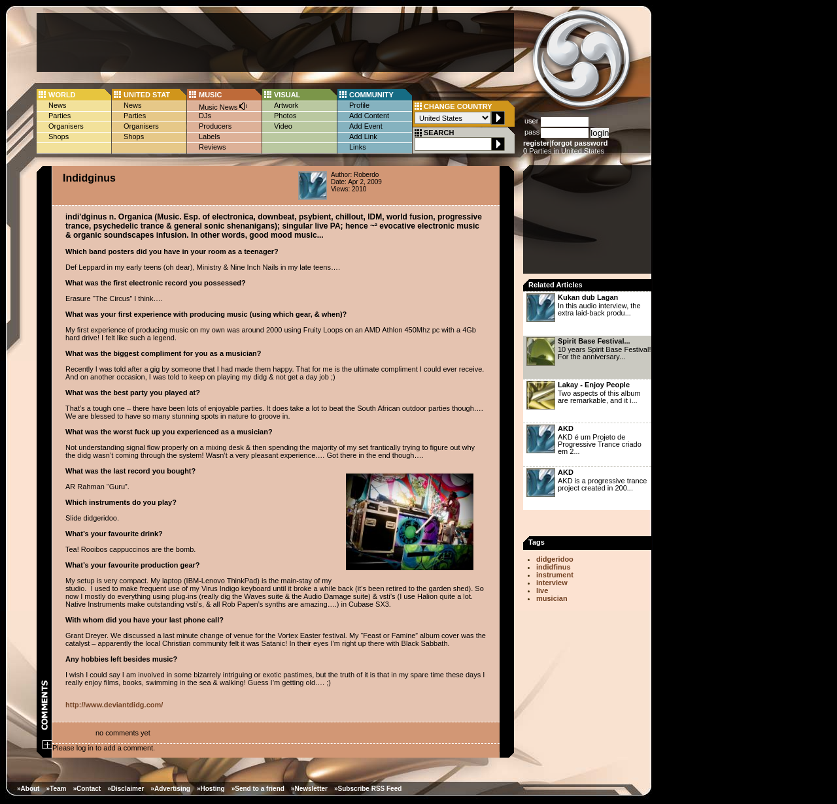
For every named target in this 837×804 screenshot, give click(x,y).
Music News (223, 106)
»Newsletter (309, 788)
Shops (58, 136)
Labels (209, 136)
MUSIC (210, 95)
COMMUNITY (371, 95)
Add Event (366, 126)
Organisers (66, 126)
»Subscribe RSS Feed (367, 788)
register (536, 143)
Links (357, 147)
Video (283, 126)
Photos (285, 116)
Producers (215, 126)
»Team (56, 788)
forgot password (579, 143)
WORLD (62, 95)
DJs (205, 116)
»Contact (87, 788)
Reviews (212, 147)
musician (552, 598)
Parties (59, 116)
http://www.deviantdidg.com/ (114, 705)
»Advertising (170, 788)
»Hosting (211, 788)
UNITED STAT (147, 95)
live (542, 590)
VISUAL (287, 95)
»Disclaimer (125, 788)
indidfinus (553, 567)
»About (28, 788)
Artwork (286, 105)
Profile (359, 105)
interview (552, 583)
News (57, 105)
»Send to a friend (257, 788)
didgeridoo (554, 559)
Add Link (363, 136)
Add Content (369, 116)
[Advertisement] (275, 42)
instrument (554, 575)
